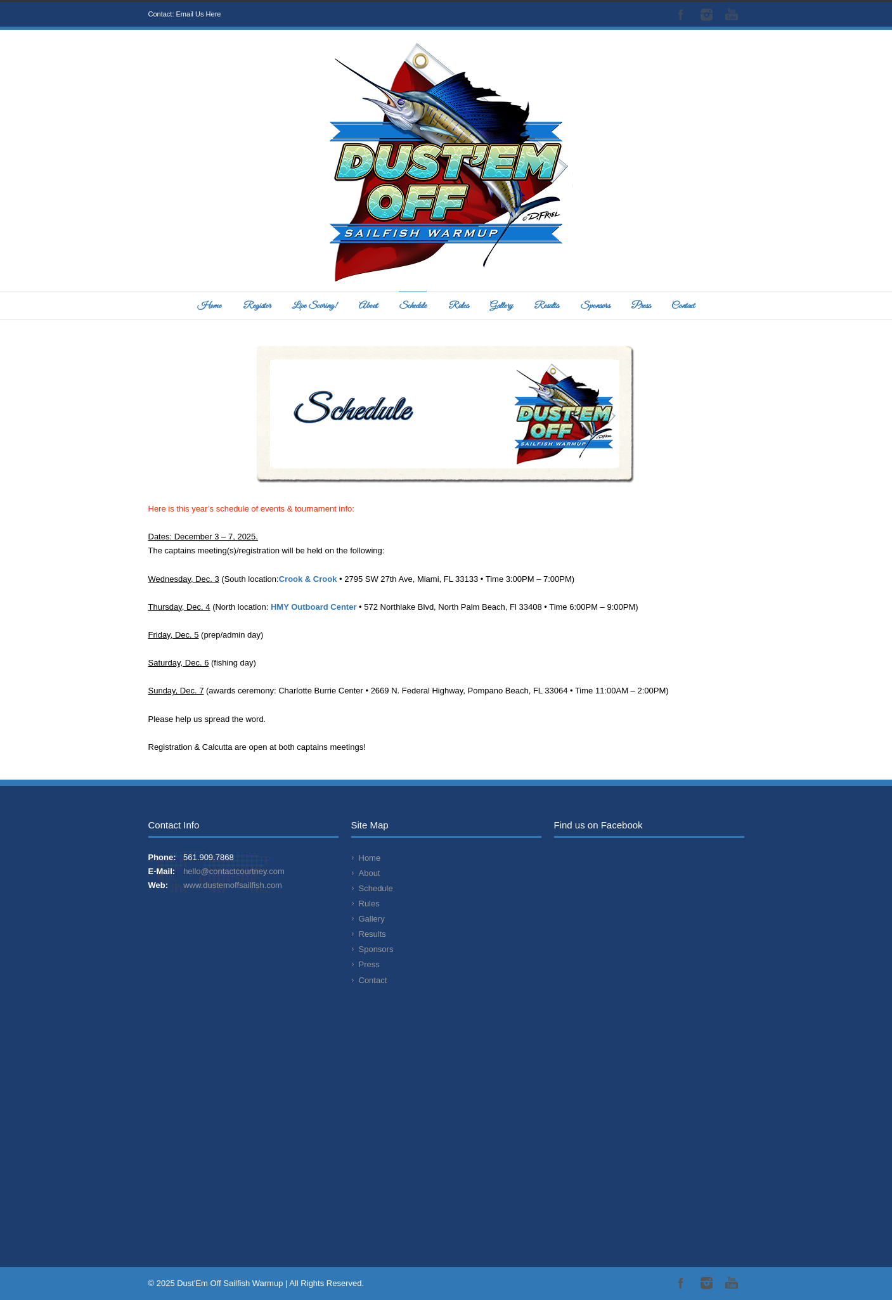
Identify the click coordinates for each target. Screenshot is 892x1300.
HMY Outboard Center (314, 607)
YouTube (731, 14)
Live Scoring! (314, 306)
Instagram (706, 14)
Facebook (681, 14)
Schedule (413, 306)
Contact (683, 306)
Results (546, 306)
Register (257, 306)
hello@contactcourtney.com (234, 871)
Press (640, 306)
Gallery (501, 306)
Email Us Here (198, 14)
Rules (458, 306)
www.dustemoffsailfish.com (232, 885)
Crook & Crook (309, 579)
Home (209, 306)
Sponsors (595, 306)
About (368, 306)
